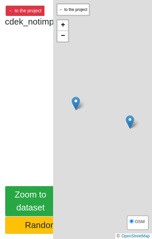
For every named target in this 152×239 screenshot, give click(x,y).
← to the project (25, 10)
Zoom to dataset (30, 201)
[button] (76, 103)
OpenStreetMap (135, 236)
